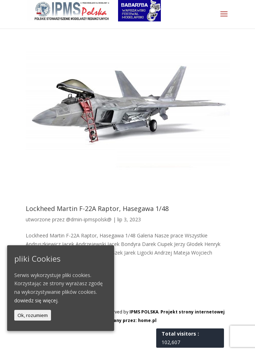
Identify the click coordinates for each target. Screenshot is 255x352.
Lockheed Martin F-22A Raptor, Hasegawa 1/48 (97, 208)
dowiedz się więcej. (36, 300)
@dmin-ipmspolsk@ (89, 219)
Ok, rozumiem (32, 315)
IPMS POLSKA (143, 312)
